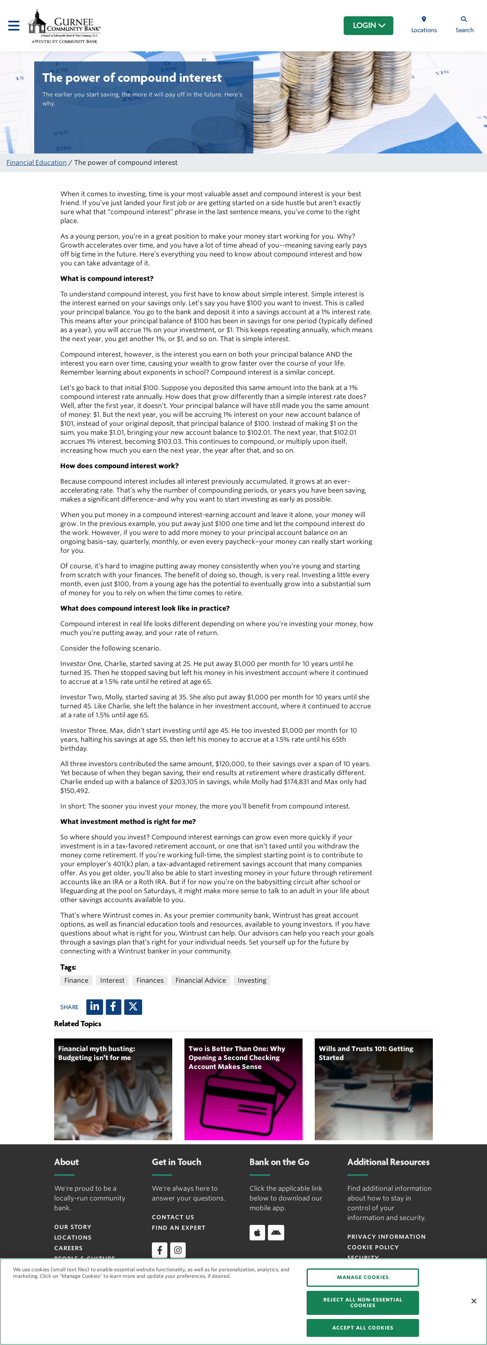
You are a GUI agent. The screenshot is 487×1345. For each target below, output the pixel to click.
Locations (73, 1237)
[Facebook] (113, 1007)
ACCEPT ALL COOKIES (362, 1328)
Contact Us (173, 1217)
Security (363, 1258)
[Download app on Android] (276, 1232)
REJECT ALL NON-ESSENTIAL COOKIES (363, 1302)
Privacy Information (386, 1236)
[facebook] (159, 1250)
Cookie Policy (373, 1247)
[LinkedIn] (94, 1007)
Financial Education (37, 162)
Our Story (73, 1227)
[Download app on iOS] (257, 1232)
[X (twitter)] (133, 1007)
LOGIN (369, 25)
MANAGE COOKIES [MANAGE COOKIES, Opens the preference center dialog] (363, 1277)
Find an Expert (179, 1228)
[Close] (474, 1301)
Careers (68, 1248)
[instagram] (178, 1250)
